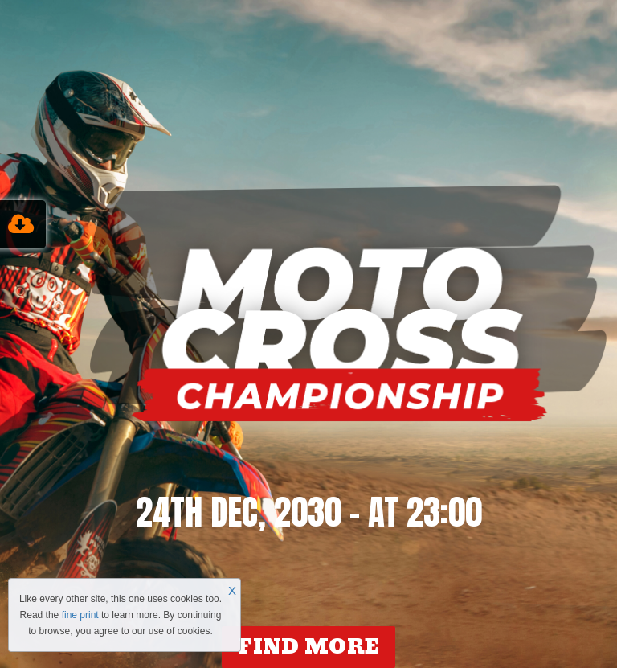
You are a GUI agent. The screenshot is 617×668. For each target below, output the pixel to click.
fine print (80, 615)
